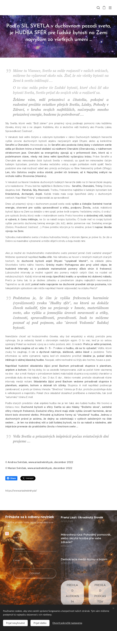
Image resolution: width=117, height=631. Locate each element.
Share (11, 478)
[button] (98, 7)
